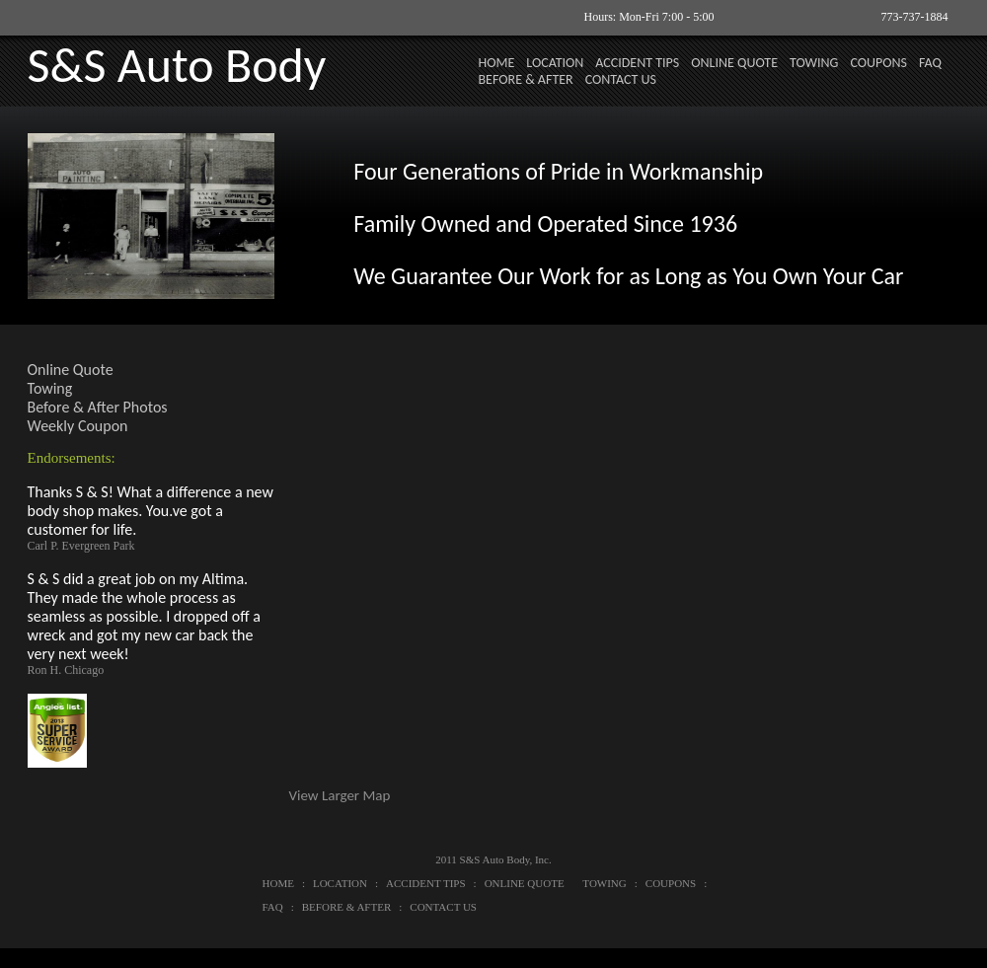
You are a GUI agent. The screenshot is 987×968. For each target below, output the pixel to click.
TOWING (814, 62)
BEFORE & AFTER (526, 79)
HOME (497, 62)
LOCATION (554, 62)
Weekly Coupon (78, 425)
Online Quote (71, 369)
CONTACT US (620, 79)
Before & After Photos (98, 407)
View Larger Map (340, 795)
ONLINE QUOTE (734, 62)
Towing (50, 388)
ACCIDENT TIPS (637, 62)
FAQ (930, 62)
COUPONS (878, 62)
